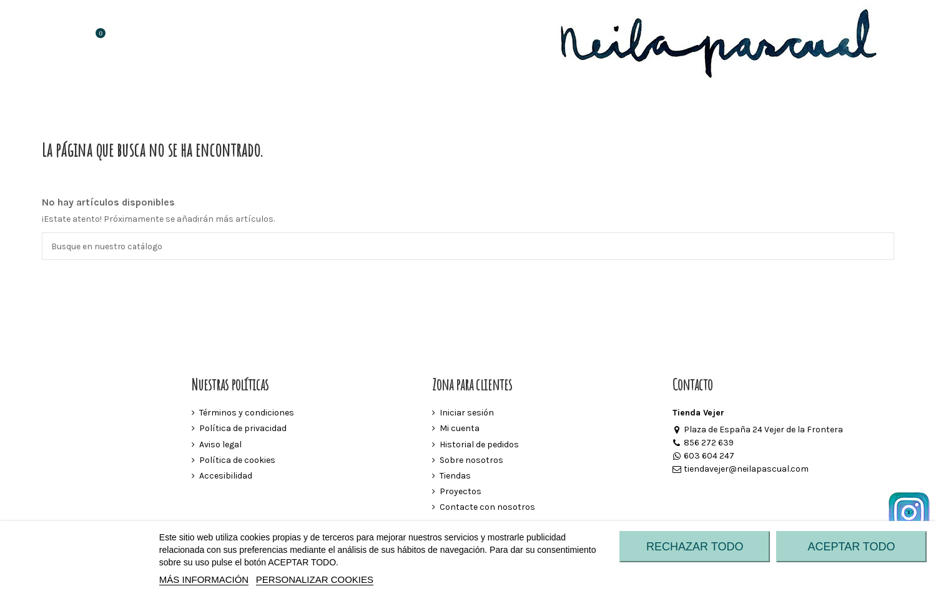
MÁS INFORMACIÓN (204, 579)
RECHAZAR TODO (694, 546)
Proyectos (460, 492)
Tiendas (455, 476)
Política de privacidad (243, 429)
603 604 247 (703, 456)
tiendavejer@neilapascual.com (740, 469)
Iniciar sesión (467, 413)
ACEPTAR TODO (851, 546)
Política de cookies (237, 460)
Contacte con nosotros (487, 507)
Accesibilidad (225, 476)
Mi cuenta (460, 429)
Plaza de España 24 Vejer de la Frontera (757, 430)
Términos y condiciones (246, 413)
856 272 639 (703, 443)
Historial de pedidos (479, 444)
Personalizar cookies (314, 579)
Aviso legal (220, 444)
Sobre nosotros (471, 460)
